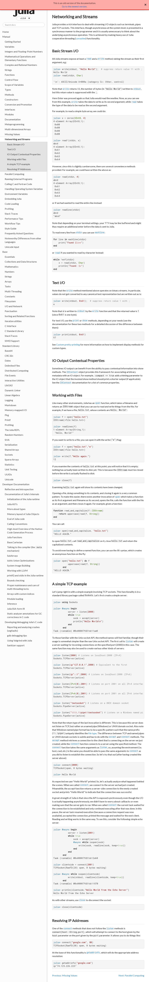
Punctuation (11, 311)
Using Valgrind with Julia (19, 640)
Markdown (10, 405)
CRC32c (9, 355)
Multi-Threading (13, 291)
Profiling (9, 208)
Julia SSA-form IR (16, 608)
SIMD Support (12, 340)
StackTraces (11, 335)
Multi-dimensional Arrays (18, 129)
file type (92, 733)
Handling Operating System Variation (24, 188)
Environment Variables (16, 193)
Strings (8, 69)
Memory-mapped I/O (16, 410)
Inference (12, 603)
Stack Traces (11, 213)
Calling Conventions (17, 523)
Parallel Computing (14, 174)
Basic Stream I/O (15, 144)
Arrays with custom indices (20, 593)
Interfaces (10, 109)
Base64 (8, 350)
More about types (16, 509)
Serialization (11, 444)
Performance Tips (14, 218)
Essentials (10, 256)
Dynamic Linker (13, 390)
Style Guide (10, 228)
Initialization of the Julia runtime (23, 499)
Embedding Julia (13, 198)
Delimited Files (12, 365)
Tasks (8, 286)
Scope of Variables (14, 84)
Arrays (8, 281)
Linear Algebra (12, 395)
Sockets (9, 454)
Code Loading (12, 203)
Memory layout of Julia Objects (23, 514)
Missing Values (12, 134)
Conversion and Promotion (18, 104)
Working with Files (16, 159)
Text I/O (11, 149)
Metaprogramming (14, 124)
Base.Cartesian (14, 542)
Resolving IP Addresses (19, 169)
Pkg (7, 415)
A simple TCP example (18, 164)
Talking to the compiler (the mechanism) (24, 549)
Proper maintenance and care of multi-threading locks (23, 587)
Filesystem (10, 301)
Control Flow (11, 79)
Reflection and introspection (19, 489)
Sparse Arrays (12, 459)
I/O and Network (13, 306)
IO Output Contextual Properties (24, 154)
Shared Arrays (12, 449)
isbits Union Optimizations (20, 560)
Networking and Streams (17, 139)
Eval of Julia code (16, 518)
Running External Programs (18, 179)
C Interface (10, 326)
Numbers (9, 271)
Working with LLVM (17, 570)
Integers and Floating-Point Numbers (24, 51)
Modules (9, 114)
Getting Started (13, 41)
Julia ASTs (12, 504)
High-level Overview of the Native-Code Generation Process (25, 530)
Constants (10, 296)
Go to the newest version (74, 6)
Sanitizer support (15, 645)
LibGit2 (9, 385)
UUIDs (8, 474)
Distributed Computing (16, 370)
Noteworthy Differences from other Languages (23, 240)
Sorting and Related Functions (20, 316)
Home (5, 31)
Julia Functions (14, 537)
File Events (10, 375)
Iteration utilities (13, 321)
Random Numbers (14, 434)
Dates (8, 360)
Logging (9, 400)
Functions (10, 74)
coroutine (81, 38)
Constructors (11, 99)
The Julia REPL (12, 429)
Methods (9, 94)
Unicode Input (12, 246)
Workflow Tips (12, 223)
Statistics (9, 464)
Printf (8, 419)
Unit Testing (11, 469)
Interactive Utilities (14, 380)
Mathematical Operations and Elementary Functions (20, 58)
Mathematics (11, 266)
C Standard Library (14, 331)
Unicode (9, 479)
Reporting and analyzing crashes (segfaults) (23, 629)
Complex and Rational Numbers (21, 64)
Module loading (15, 598)
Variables (9, 46)
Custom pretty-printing (68, 344)
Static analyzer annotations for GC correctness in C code (24, 615)
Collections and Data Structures (21, 261)
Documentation (13, 119)
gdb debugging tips (17, 635)
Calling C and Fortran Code (18, 184)
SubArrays (12, 555)
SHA (7, 439)
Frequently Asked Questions (19, 233)
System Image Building (18, 565)
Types (8, 89)
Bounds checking (15, 580)
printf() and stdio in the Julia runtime (25, 575)
